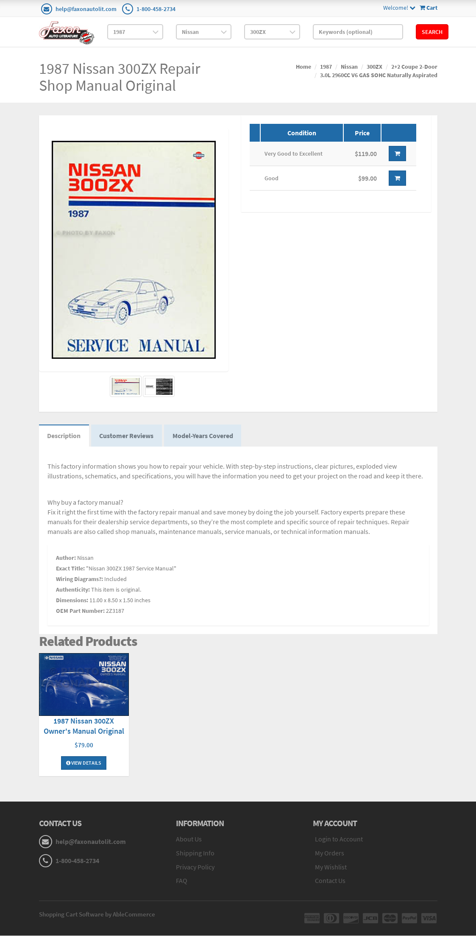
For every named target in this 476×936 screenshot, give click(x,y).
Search (432, 32)
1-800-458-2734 (155, 9)
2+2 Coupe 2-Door (414, 66)
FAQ (181, 881)
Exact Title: (70, 568)
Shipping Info (195, 853)
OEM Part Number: (80, 611)
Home (303, 66)
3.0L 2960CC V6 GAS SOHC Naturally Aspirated (378, 75)
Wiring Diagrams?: (79, 579)
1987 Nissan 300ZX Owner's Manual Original (84, 726)
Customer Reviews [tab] (127, 436)
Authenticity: (73, 589)
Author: (66, 558)
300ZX (374, 66)
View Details (83, 763)
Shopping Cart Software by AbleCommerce (97, 915)
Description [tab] (64, 436)
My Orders (329, 853)
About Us (189, 839)
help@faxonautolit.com (86, 9)
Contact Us (330, 881)
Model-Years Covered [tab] (203, 436)
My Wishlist (331, 867)
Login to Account (339, 839)
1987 (326, 66)
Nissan (349, 66)
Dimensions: (72, 600)
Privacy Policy (195, 867)
